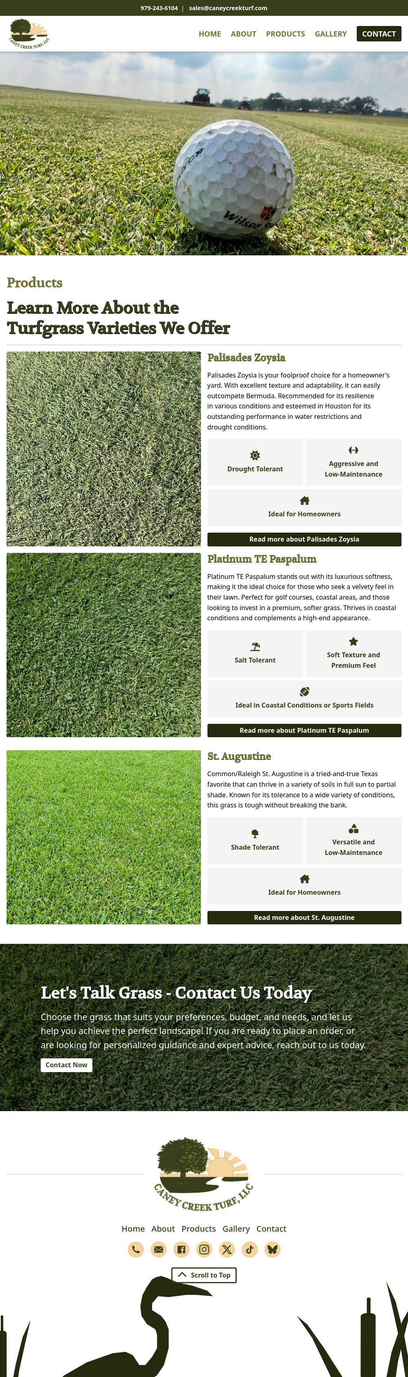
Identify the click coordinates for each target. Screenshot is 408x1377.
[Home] (29, 34)
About (243, 34)
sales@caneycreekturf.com (228, 8)
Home (210, 34)
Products (285, 34)
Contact (379, 34)
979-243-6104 (159, 8)
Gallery (331, 34)
